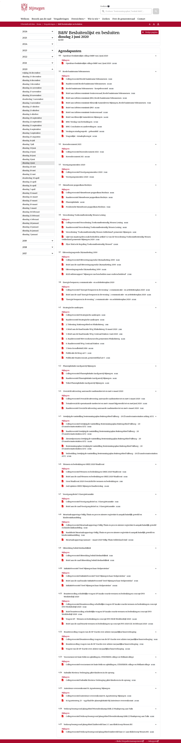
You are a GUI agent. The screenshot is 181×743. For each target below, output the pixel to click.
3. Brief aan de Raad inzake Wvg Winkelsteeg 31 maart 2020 (92, 329)
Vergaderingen (61, 19)
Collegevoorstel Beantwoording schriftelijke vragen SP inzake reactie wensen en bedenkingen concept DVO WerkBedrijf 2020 (109, 605)
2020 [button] (24, 69)
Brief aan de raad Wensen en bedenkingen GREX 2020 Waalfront (95, 476)
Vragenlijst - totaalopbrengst (80, 136)
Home (39, 24)
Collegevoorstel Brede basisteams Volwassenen (87, 79)
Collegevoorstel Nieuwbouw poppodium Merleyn (88, 192)
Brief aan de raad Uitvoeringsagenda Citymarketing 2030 (92, 265)
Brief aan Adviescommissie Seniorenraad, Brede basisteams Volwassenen (99, 93)
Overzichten (77, 19)
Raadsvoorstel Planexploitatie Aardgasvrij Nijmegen (89, 378)
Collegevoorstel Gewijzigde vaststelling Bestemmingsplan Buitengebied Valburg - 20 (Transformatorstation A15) (101, 425)
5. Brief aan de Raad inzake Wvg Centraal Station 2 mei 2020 (92, 334)
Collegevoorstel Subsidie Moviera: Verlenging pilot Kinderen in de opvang (99, 680)
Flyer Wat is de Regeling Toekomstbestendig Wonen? (90, 244)
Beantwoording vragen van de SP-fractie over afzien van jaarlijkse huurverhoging (103, 644)
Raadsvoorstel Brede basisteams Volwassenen (87, 84)
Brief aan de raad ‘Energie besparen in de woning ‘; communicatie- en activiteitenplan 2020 (107, 295)
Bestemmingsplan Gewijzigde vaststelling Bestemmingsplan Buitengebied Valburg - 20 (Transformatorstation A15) (102, 447)
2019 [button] (24, 240)
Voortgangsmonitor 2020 (78, 177)
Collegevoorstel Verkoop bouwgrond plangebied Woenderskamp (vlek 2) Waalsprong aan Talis (108, 716)
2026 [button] (24, 31)
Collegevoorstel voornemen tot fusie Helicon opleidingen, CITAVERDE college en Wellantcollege (109, 664)
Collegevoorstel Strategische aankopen (84, 315)
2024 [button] (24, 44)
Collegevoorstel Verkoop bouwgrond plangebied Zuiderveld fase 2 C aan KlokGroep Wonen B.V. (108, 732)
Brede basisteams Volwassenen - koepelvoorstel (88, 88)
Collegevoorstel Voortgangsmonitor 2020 (85, 172)
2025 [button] (24, 37)
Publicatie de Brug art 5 (77, 353)
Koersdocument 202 (76, 156)
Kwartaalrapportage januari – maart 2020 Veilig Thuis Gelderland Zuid (98, 540)
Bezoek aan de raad (41, 19)
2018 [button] (24, 247)
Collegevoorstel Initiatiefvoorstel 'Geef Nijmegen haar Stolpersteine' (96, 576)
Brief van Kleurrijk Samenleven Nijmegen (85, 117)
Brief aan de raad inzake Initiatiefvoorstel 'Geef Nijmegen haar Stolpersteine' (100, 581)
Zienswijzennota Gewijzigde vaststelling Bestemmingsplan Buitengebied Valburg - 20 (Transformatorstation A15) (101, 440)
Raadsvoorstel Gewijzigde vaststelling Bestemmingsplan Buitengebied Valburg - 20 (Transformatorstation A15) (100, 432)
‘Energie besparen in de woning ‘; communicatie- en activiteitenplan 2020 (99, 299)
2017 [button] (24, 253)
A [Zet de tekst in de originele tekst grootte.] (149, 24)
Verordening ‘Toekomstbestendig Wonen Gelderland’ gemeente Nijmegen (99, 232)
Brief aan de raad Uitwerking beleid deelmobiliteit (88, 560)
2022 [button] (24, 56)
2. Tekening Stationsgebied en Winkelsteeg (85, 324)
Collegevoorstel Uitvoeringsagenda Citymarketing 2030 (91, 260)
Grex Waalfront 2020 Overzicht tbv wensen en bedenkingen (92, 481)
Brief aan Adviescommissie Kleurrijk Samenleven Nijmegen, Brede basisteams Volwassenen (107, 103)
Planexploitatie (73, 202)
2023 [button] (24, 50)
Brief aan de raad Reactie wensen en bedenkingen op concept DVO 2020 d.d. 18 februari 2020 (108, 624)
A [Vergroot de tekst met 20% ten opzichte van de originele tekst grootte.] (154, 24)
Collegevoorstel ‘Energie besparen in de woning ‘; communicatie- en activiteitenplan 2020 (106, 290)
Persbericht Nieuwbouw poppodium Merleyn (86, 207)
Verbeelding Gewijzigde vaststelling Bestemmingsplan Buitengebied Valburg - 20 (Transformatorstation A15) (109, 454)
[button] (156, 11)
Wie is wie (93, 19)
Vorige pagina (149, 32)
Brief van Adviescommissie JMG (81, 107)
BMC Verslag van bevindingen (80, 122)
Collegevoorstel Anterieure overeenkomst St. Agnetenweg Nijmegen (97, 696)
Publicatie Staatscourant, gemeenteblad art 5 (86, 358)
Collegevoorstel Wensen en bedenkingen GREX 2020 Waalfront (94, 472)
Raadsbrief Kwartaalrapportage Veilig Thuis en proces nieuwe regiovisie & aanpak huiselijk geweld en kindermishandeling (108, 533)
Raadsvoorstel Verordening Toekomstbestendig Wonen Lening (94, 227)
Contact (141, 19)
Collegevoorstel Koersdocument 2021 (83, 152)
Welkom (25, 19)
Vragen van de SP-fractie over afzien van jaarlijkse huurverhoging (96, 649)
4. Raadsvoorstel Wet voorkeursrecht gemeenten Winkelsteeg (94, 339)
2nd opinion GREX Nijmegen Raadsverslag (86, 486)
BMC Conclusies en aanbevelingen (82, 127)
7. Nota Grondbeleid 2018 (78, 348)
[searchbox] (126, 11)
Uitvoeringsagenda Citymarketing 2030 (84, 269)
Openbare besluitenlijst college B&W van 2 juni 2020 (90, 63)
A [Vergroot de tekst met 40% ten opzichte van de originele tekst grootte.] (158, 24)
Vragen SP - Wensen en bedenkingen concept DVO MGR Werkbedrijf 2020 (100, 619)
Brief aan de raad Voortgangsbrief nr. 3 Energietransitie (91, 506)
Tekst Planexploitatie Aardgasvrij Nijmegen (86, 383)
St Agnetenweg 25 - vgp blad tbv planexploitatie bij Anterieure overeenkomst (101, 700)
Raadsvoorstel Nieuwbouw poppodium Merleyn (87, 197)
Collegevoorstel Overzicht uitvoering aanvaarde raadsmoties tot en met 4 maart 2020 (104, 399)
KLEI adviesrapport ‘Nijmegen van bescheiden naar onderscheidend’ (97, 274)
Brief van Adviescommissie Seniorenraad (85, 112)
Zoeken (103, 6)
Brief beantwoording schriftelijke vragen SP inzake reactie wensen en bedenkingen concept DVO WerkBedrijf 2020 (107, 612)
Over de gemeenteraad (123, 19)
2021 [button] (24, 63)
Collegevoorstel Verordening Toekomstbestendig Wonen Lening (95, 222)
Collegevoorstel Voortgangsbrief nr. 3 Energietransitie (90, 502)
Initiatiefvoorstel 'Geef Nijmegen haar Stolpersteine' (90, 585)
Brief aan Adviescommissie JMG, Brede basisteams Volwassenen (95, 98)
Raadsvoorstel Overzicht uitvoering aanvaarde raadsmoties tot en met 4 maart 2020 (103, 408)
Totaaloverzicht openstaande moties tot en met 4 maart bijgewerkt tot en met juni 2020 (105, 403)
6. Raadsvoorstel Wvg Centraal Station (83, 343)
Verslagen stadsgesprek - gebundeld (83, 131)
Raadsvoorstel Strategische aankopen (83, 320)
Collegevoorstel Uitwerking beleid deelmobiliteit (88, 555)
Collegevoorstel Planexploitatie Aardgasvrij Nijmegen (90, 373)
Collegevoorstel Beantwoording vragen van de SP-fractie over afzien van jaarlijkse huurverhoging (110, 639)
